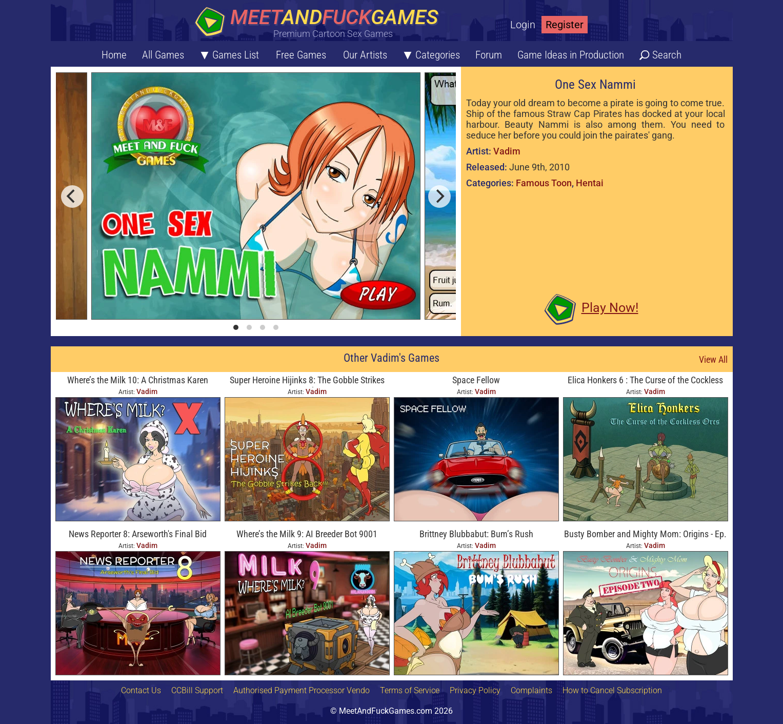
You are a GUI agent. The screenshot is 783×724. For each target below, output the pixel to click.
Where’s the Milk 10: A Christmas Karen (137, 380)
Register (565, 24)
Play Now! (609, 307)
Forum (488, 55)
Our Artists (365, 55)
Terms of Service (409, 690)
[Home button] (320, 23)
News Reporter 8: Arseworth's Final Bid (138, 534)
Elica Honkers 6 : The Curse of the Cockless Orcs (645, 381)
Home (114, 55)
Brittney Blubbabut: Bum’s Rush (476, 534)
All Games (163, 55)
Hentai (590, 183)
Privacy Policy (475, 690)
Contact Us (141, 690)
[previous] (72, 196)
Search (666, 55)
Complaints (531, 690)
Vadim (506, 151)
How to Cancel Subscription (612, 690)
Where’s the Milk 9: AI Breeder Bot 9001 (306, 534)
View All (713, 359)
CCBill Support (197, 690)
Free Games (301, 55)
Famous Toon (544, 183)
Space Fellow (476, 380)
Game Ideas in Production (570, 55)
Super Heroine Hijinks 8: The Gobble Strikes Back (307, 381)
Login (522, 24)
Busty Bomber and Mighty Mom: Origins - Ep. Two (645, 535)
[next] (439, 196)
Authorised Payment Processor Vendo (301, 690)
